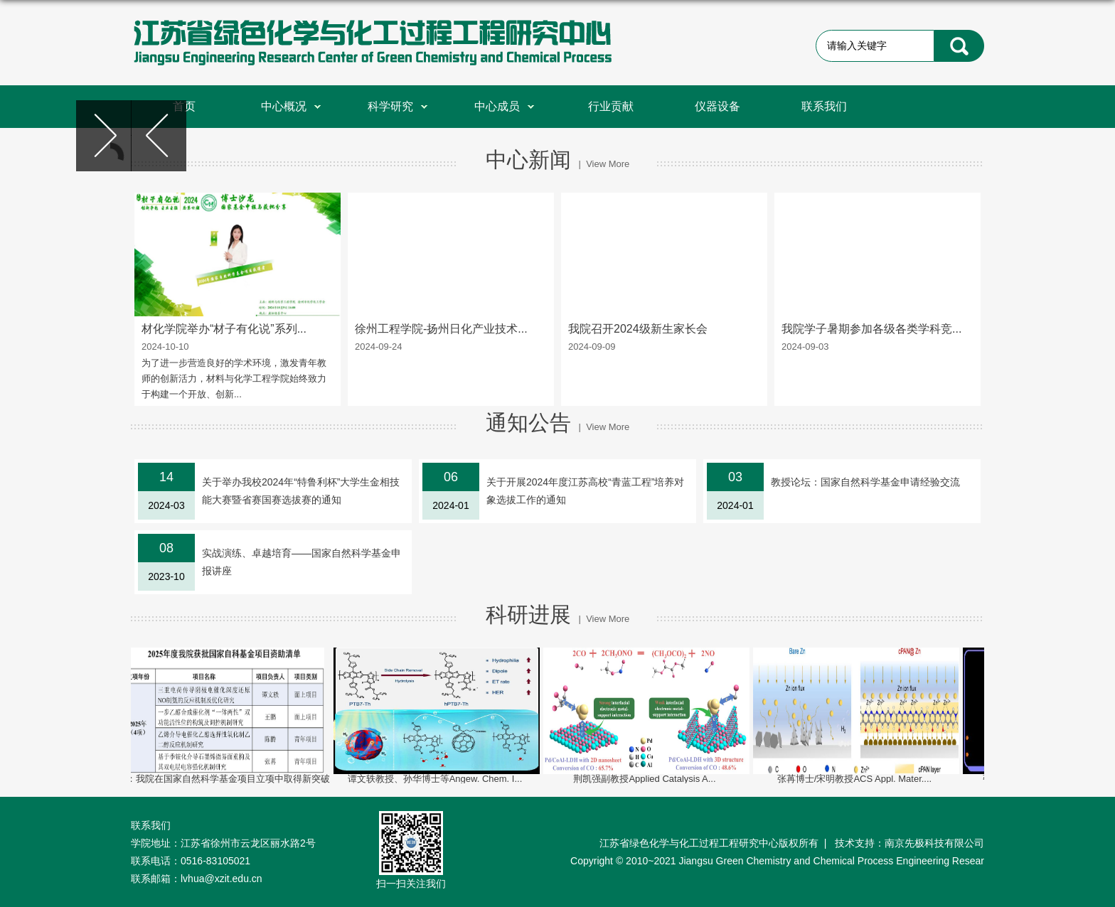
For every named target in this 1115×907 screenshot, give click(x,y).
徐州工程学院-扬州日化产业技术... (441, 329)
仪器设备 (717, 106)
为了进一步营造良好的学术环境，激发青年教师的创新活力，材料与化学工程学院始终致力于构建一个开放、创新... (234, 378)
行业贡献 (611, 106)
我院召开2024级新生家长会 (638, 329)
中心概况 (291, 106)
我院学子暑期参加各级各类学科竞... (871, 329)
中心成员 (504, 106)
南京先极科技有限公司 (934, 843)
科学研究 (397, 106)
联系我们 (824, 106)
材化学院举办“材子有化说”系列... (224, 329)
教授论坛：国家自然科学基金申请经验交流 (865, 482)
